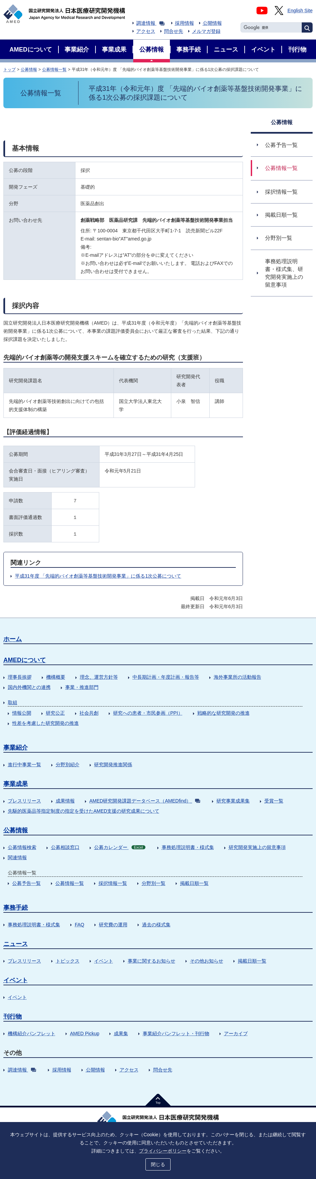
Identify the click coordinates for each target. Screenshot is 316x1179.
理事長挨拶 (20, 677)
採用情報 (184, 23)
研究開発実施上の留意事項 (257, 847)
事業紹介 (15, 747)
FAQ (79, 924)
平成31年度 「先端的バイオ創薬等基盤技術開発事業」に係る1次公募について (98, 576)
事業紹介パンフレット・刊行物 (176, 1033)
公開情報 (212, 23)
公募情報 (29, 69)
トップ (9, 69)
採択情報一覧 (113, 883)
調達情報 (150, 23)
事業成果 (15, 783)
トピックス (68, 961)
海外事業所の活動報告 (237, 677)
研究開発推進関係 (113, 764)
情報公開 (21, 713)
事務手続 (15, 907)
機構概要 (55, 677)
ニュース (15, 944)
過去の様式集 (156, 924)
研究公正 (55, 713)
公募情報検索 (22, 847)
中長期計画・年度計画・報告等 (166, 677)
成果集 (121, 1033)
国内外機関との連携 (29, 687)
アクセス (145, 31)
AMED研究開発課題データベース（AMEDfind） (144, 801)
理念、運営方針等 (99, 677)
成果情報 (65, 801)
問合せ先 (173, 31)
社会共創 (89, 713)
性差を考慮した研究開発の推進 (45, 723)
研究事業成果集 (233, 801)
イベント (103, 961)
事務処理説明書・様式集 (188, 847)
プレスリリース (24, 801)
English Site (300, 10)
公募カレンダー (119, 847)
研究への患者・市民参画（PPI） (148, 713)
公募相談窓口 (65, 847)
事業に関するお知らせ (151, 961)
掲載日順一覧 (194, 883)
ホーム (12, 639)
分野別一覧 (153, 883)
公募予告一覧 (26, 883)
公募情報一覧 (54, 69)
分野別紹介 (68, 764)
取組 (12, 702)
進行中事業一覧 (24, 764)
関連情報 (17, 857)
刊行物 (12, 1016)
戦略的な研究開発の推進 (223, 713)
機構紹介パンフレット (31, 1033)
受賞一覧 (273, 801)
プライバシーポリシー (163, 1151)
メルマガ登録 (206, 31)
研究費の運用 (113, 924)
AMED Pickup (84, 1033)
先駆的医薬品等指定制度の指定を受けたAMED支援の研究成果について (83, 811)
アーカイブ (236, 1033)
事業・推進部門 (82, 687)
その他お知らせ (206, 961)
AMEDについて (24, 660)
